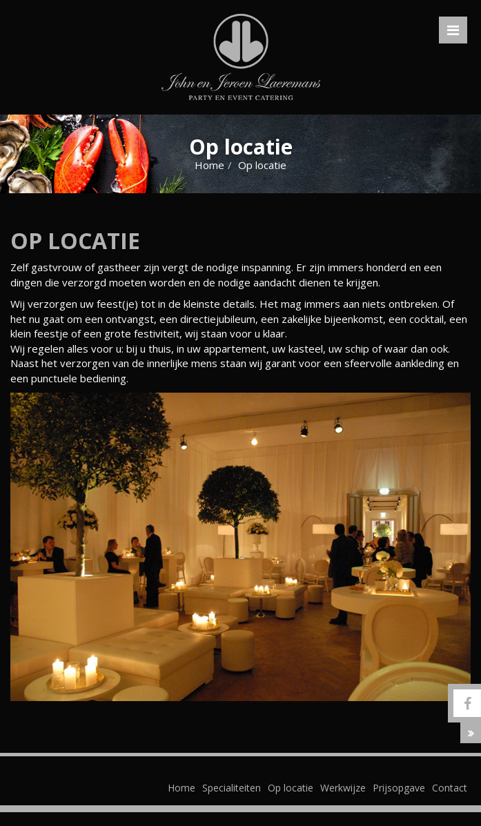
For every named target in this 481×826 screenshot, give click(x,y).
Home (209, 165)
